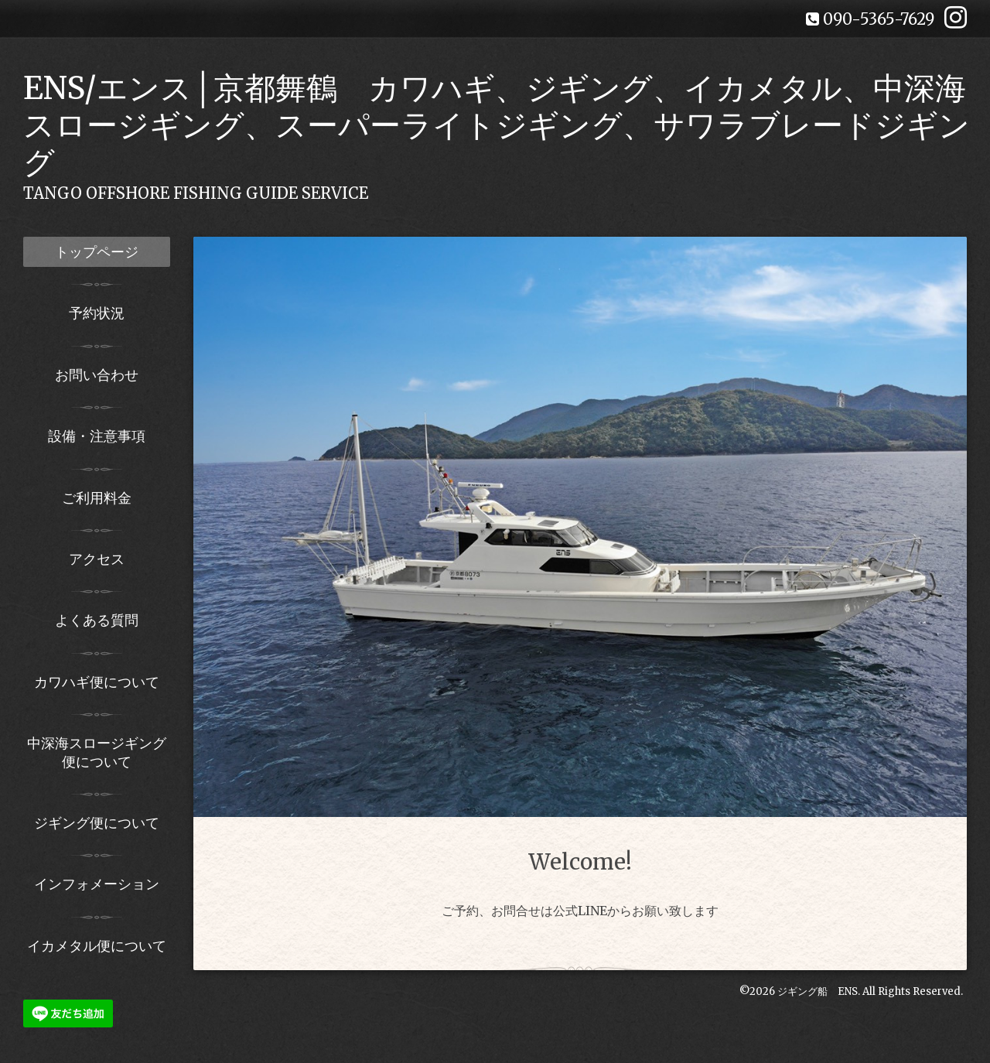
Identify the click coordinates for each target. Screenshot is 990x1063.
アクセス (97, 559)
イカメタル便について (96, 946)
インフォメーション (96, 884)
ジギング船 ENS (817, 991)
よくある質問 (96, 620)
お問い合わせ (96, 375)
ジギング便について (96, 823)
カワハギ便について (96, 682)
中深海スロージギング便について (96, 752)
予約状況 (97, 313)
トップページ (96, 252)
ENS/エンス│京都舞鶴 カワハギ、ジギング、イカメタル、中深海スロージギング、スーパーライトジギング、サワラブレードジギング (496, 125)
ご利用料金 (96, 498)
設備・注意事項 (96, 436)
